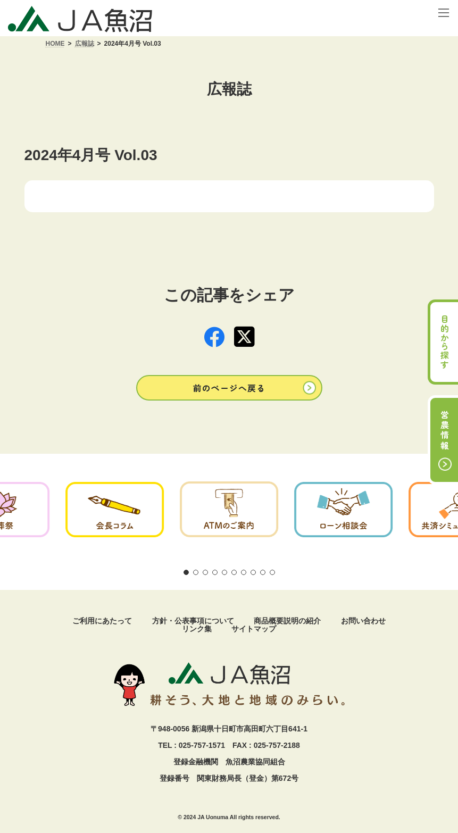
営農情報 (444, 431)
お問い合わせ (363, 621)
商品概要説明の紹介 (287, 621)
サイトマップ (253, 628)
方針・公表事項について (193, 621)
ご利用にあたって (102, 621)
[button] (229, 387)
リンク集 (197, 628)
